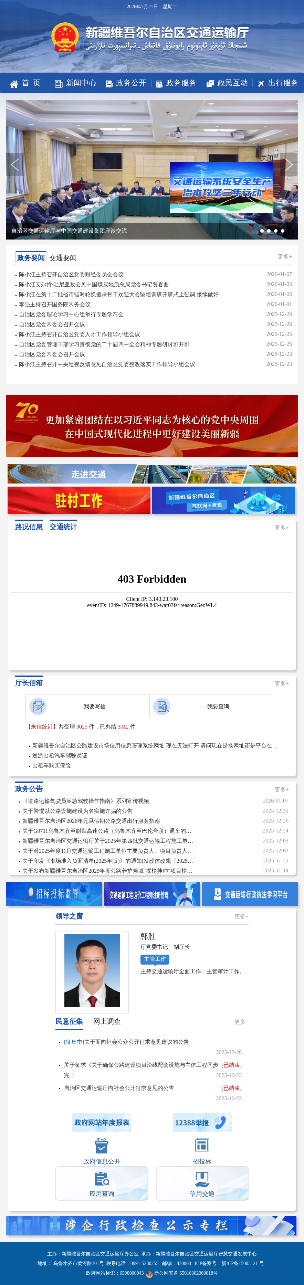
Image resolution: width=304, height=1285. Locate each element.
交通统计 (63, 527)
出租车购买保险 (51, 765)
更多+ (285, 256)
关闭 (262, 161)
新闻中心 (73, 83)
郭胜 (148, 936)
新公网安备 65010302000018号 (182, 1273)
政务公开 (123, 82)
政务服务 (174, 83)
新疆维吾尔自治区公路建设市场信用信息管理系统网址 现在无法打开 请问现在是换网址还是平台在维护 (155, 745)
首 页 (25, 83)
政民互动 (225, 83)
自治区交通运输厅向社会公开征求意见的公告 (153, 1093)
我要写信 (67, 706)
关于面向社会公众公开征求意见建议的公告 (153, 1048)
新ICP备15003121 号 (242, 1263)
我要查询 (191, 706)
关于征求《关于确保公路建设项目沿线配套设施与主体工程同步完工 (153, 1070)
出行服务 (275, 83)
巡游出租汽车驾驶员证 (59, 755)
